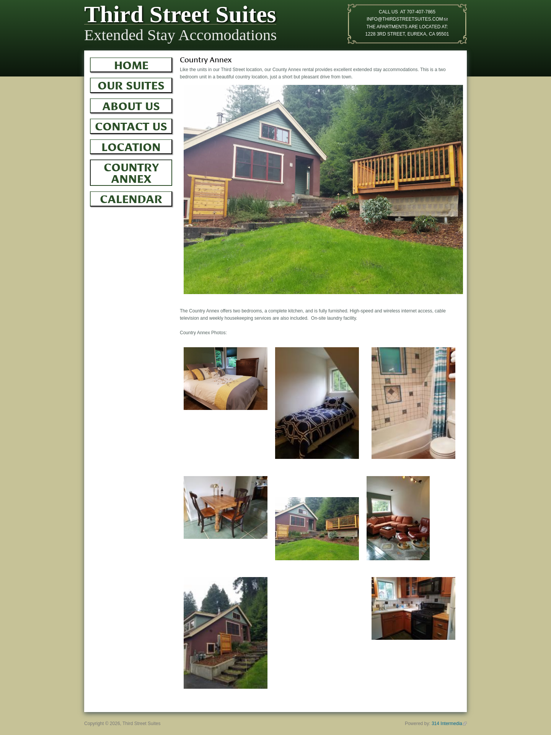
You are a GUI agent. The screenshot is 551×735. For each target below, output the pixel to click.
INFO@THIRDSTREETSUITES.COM (407, 19)
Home (131, 64)
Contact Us (131, 125)
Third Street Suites (180, 16)
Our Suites (131, 84)
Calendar (131, 198)
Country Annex (131, 171)
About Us (131, 105)
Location (131, 146)
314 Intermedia (449, 723)
